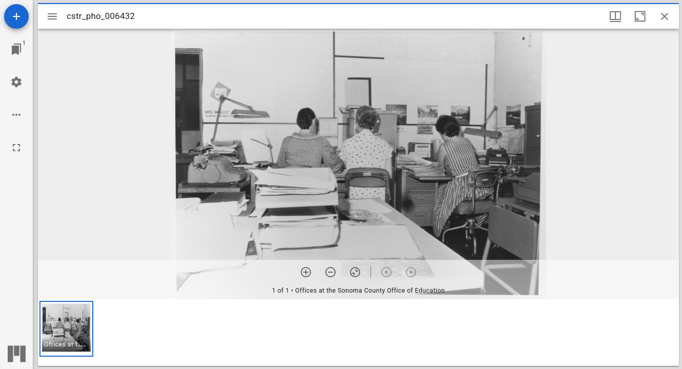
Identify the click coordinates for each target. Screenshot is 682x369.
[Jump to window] (16, 49)
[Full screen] (16, 147)
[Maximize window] (640, 16)
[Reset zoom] (355, 272)
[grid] (358, 332)
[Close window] (664, 16)
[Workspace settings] (16, 82)
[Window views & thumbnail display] (615, 16)
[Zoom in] (306, 272)
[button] (66, 328)
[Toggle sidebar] (52, 16)
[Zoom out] (330, 272)
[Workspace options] (16, 114)
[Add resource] (16, 16)
